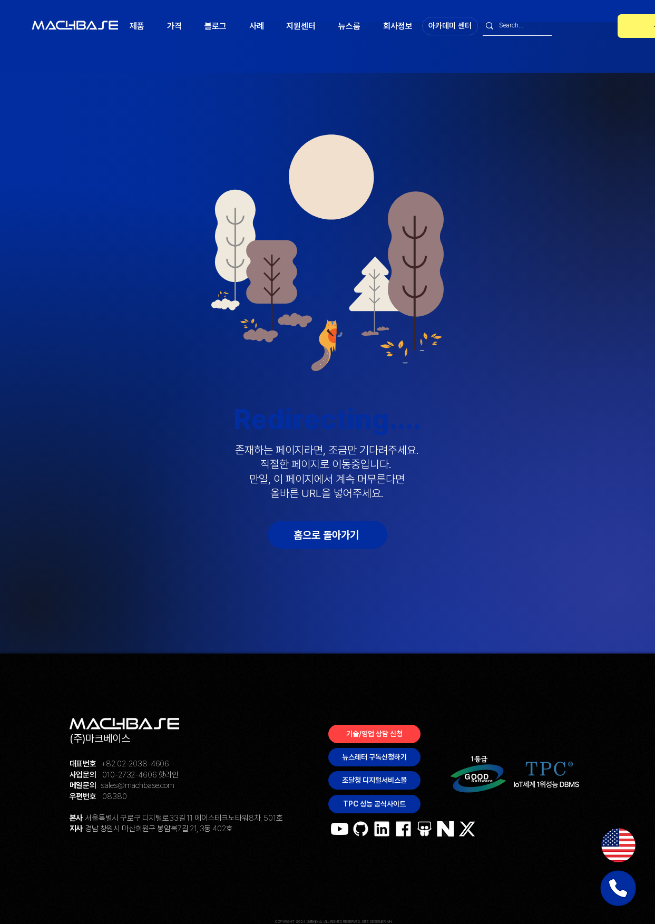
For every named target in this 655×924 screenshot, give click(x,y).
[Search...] (514, 25)
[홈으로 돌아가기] (327, 535)
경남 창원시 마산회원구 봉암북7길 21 (141, 828)
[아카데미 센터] (450, 26)
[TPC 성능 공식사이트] (374, 804)
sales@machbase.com (137, 785)
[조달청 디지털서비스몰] (374, 780)
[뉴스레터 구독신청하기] (374, 757)
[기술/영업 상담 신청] (374, 734)
